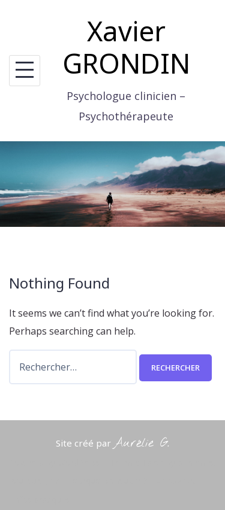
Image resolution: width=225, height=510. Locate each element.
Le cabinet (175, 480)
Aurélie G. (141, 443)
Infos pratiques (41, 499)
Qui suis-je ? (35, 480)
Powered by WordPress (54, 462)
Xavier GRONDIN (126, 47)
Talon (153, 462)
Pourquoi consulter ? (107, 480)
